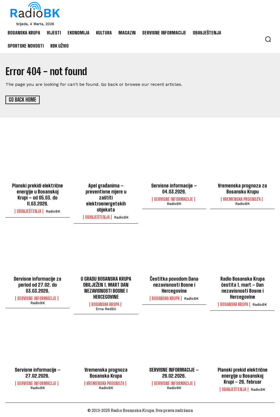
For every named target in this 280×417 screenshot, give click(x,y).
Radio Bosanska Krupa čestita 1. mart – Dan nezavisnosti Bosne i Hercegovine (242, 287)
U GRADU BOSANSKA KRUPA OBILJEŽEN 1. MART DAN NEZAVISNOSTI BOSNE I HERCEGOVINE (106, 287)
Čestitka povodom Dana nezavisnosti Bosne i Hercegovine (174, 284)
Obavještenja (29, 210)
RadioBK (53, 211)
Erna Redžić (106, 308)
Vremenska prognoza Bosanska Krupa (106, 372)
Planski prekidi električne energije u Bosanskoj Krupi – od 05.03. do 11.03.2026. (37, 194)
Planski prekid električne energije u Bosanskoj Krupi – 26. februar (242, 374)
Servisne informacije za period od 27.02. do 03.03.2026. (37, 284)
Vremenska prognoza (242, 199)
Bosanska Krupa (105, 303)
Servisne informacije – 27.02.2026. (37, 372)
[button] (268, 39)
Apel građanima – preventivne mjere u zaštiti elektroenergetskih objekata (106, 197)
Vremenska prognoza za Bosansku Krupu (242, 188)
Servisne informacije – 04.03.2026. (174, 188)
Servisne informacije (173, 199)
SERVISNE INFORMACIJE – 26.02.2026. (174, 372)
